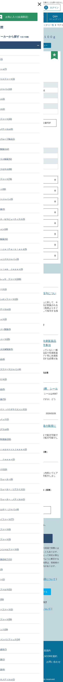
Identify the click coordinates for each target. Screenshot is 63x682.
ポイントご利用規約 (17, 656)
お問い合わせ (53, 661)
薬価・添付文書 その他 (29, 368)
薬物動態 (11, 212)
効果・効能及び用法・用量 (21, 190)
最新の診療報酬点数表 (31, 644)
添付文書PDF (45, 123)
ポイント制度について (44, 579)
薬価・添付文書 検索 (19, 25)
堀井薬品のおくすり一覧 (43, 25)
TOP (5, 25)
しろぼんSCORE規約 (46, 656)
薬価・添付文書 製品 (28, 320)
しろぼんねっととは (18, 579)
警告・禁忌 (13, 179)
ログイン (51, 8)
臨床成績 (11, 223)
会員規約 (46, 650)
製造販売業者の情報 (17, 255)
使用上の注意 (14, 201)
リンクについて (42, 608)
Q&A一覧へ (31, 510)
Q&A (55, 17)
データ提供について (31, 615)
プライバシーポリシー (12, 662)
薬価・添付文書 (26, 485)
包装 (9, 245)
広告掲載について (22, 608)
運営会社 (31, 669)
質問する (31, 538)
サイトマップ (17, 650)
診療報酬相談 (23, 17)
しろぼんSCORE (39, 17)
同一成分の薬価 (18, 123)
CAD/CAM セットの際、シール (38, 388)
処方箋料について (29, 468)
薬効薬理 (11, 234)
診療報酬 (7, 17)
